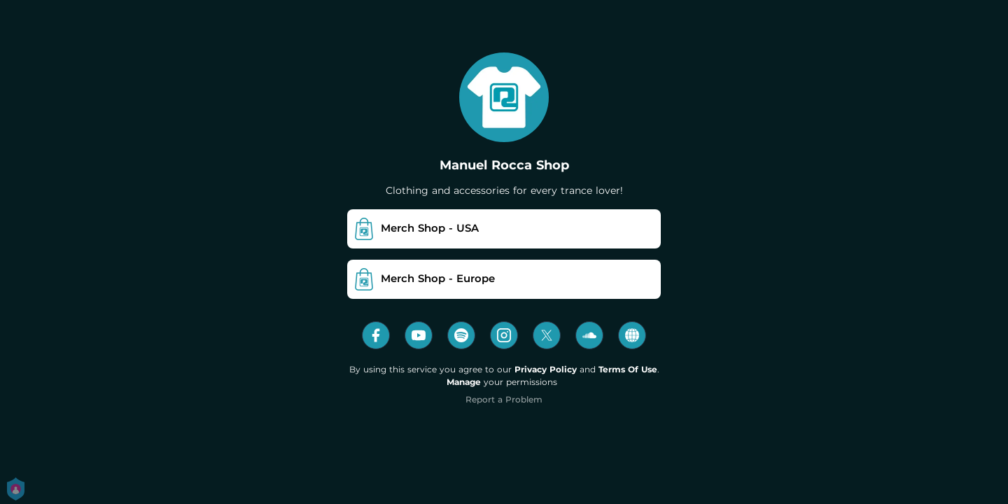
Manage (464, 382)
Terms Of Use (627, 369)
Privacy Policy (545, 369)
